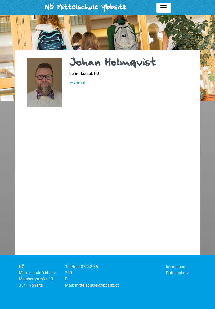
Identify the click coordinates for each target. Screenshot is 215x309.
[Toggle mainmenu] (163, 8)
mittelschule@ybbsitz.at (97, 285)
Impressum (176, 266)
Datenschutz (177, 272)
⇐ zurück (77, 82)
